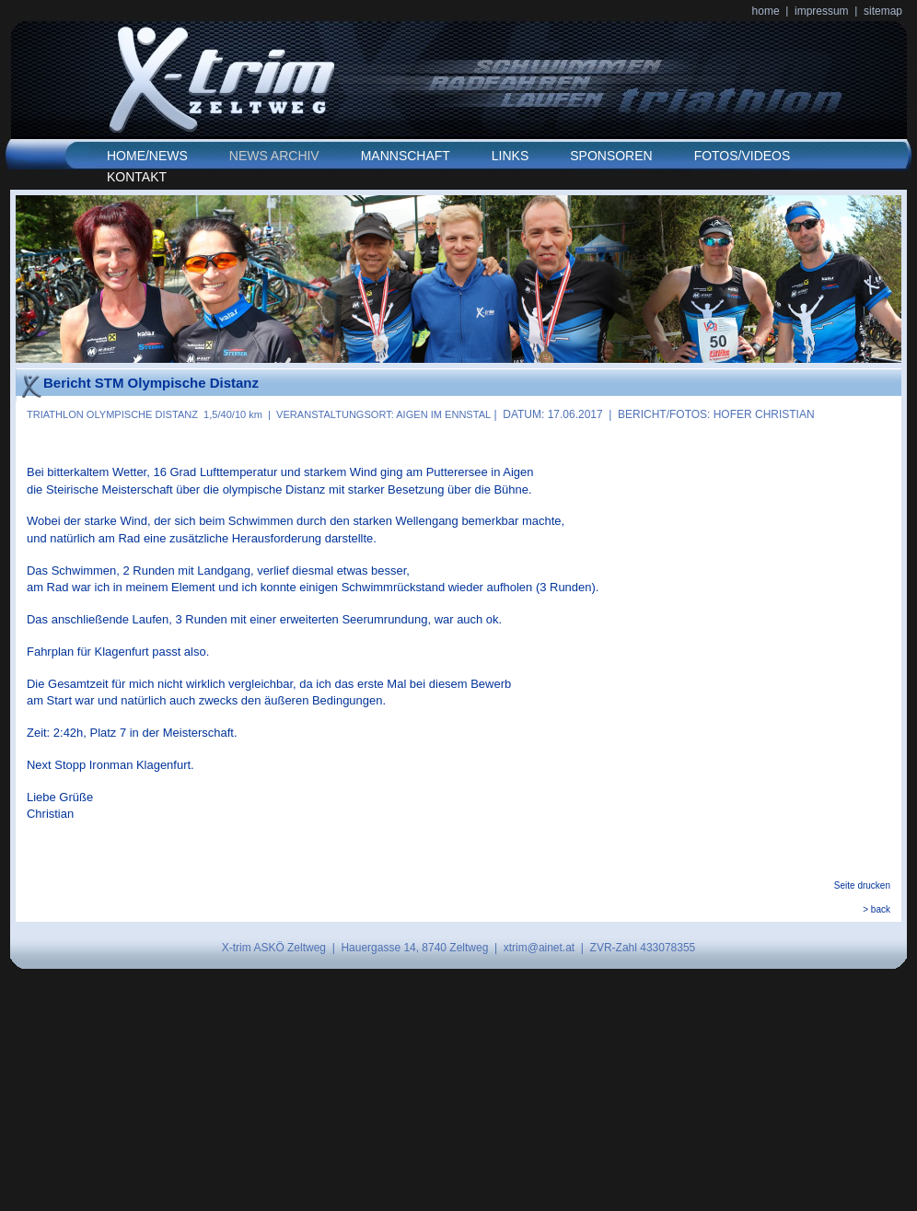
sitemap (883, 11)
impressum (822, 11)
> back (876, 909)
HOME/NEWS (147, 155)
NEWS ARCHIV (274, 155)
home (766, 11)
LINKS (510, 155)
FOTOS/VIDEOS (742, 155)
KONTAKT (137, 176)
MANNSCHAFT (405, 155)
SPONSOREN (611, 155)
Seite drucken (862, 885)
